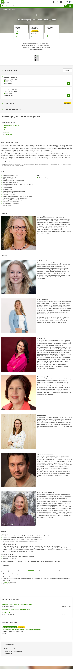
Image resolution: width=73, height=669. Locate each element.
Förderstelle (6, 582)
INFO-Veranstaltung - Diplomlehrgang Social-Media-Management (22, 629)
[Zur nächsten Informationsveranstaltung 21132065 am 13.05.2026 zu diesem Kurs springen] (36, 32)
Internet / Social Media (9, 9)
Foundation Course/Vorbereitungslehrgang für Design (16, 609)
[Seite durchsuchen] (34, 5)
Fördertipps (31, 570)
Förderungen (8, 134)
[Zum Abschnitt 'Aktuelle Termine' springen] (21, 32)
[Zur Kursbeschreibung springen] (52, 32)
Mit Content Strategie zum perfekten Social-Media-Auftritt (17, 604)
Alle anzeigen (7, 637)
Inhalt (5, 127)
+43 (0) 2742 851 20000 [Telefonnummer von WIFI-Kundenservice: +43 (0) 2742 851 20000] (15, 651)
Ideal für (6, 132)
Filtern (67, 70)
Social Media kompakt (8, 612)
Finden (65, 6)
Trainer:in (7, 130)
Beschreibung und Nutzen (11, 125)
